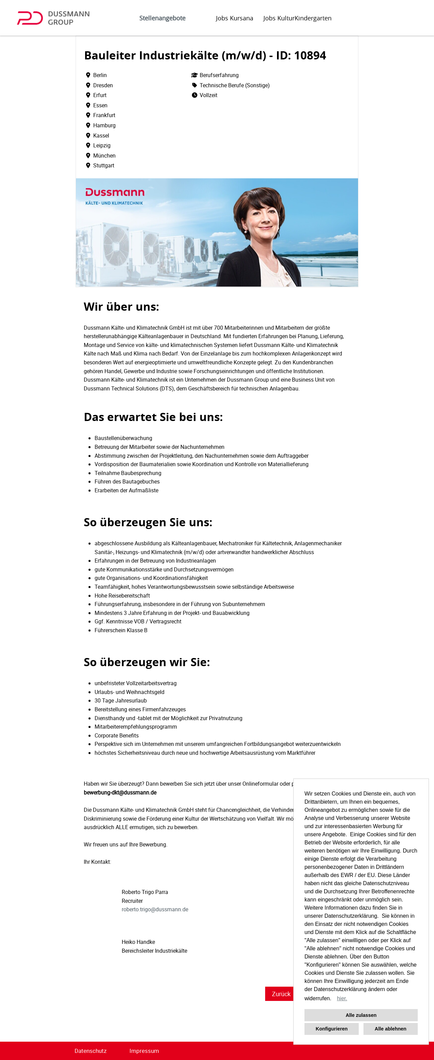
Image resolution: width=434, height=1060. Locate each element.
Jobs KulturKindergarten (297, 18)
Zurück (281, 994)
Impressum (144, 1051)
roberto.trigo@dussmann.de (155, 909)
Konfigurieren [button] (332, 1028)
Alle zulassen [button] (361, 1015)
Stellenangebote (162, 18)
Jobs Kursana (234, 18)
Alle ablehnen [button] (391, 1028)
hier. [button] (342, 998)
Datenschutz (90, 1051)
